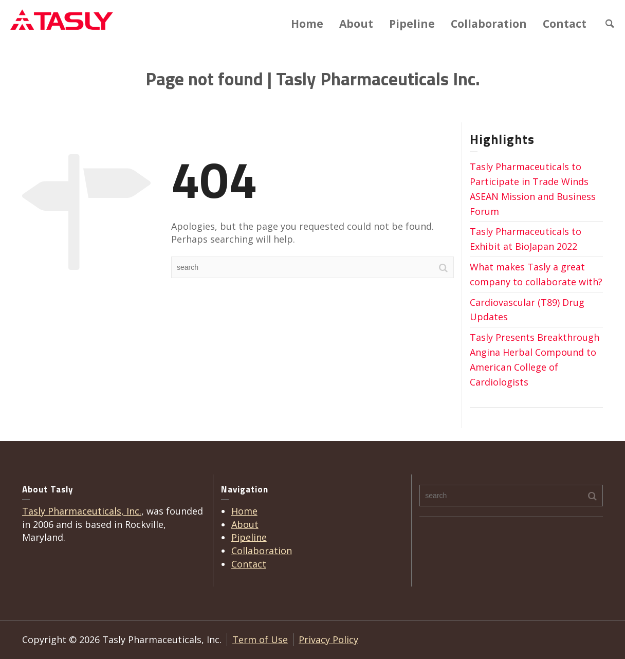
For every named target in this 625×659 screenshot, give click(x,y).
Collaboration (489, 23)
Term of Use (260, 639)
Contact (564, 23)
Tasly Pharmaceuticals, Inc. (81, 511)
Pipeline (412, 23)
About (356, 23)
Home (307, 23)
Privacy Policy (328, 639)
